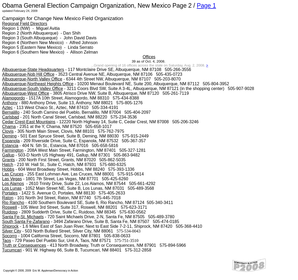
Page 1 (206, 5)
